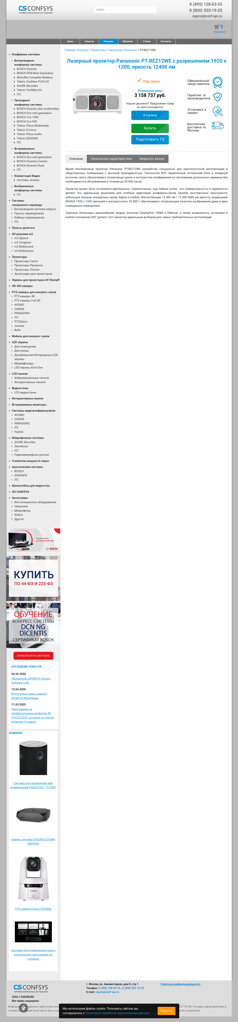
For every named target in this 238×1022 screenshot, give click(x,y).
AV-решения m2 (22, 234)
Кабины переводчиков (29, 217)
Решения (108, 41)
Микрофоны (22, 510)
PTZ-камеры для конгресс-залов (34, 292)
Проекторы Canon (26, 261)
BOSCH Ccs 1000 (28, 117)
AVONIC (19, 304)
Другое (19, 519)
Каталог (83, 50)
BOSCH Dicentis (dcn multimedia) (38, 108)
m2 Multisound (23, 246)
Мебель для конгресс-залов (30, 336)
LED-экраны (20, 342)
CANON (19, 309)
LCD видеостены (25, 392)
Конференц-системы (26, 54)
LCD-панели (20, 373)
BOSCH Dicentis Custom (32, 161)
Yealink (18, 432)
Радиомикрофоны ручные (31, 454)
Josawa (19, 326)
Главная (70, 50)
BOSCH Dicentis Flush (31, 165)
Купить (150, 128)
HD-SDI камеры (22, 286)
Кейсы (18, 514)
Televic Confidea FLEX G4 (33, 81)
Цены (70, 41)
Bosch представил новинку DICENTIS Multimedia (29, 696)
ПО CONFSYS (20, 492)
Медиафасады (24, 363)
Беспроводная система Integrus (35, 209)
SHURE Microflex (27, 86)
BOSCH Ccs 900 (27, 121)
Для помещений (25, 346)
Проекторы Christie (27, 269)
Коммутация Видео (27, 176)
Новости (89, 41)
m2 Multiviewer (24, 251)
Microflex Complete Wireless (35, 77)
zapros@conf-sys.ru (207, 16)
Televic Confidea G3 (29, 90)
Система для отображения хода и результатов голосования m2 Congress (33, 954)
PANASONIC (22, 313)
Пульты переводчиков (29, 213)
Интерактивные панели (30, 382)
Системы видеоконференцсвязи (33, 410)
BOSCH (19, 471)
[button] (122, 79)
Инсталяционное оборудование (35, 502)
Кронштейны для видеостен (31, 485)
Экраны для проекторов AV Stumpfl (36, 280)
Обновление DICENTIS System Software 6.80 (31, 681)
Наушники (21, 506)
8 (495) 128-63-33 (205, 4)
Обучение (127, 41)
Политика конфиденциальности (180, 984)
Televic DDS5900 (27, 138)
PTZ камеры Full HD (27, 300)
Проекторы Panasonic (28, 265)
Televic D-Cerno (26, 130)
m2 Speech (21, 238)
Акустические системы (27, 467)
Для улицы (21, 350)
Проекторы (19, 257)
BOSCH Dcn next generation (34, 113)
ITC (19, 94)
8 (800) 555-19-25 (205, 10)
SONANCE (20, 475)
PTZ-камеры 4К (24, 296)
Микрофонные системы (28, 438)
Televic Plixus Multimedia (33, 125)
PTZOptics (21, 321)
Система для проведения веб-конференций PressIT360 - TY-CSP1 (33, 785)
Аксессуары (20, 498)
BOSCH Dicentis (27, 69)
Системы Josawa (28, 180)
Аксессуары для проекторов (33, 273)
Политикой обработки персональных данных (117, 1013)
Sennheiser (21, 446)
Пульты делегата (23, 228)
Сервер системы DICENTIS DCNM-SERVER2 (33, 842)
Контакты (166, 41)
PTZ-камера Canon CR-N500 (33, 909)
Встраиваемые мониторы (29, 404)
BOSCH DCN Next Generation (35, 73)
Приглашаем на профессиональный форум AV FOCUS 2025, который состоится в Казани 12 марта (32, 716)
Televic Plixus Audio (29, 134)
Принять (166, 1011)
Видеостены (20, 388)
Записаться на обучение (33, 655)
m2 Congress (22, 242)
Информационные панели (31, 378)
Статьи (147, 41)
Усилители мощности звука (30, 461)
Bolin (17, 330)
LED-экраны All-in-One (28, 367)
